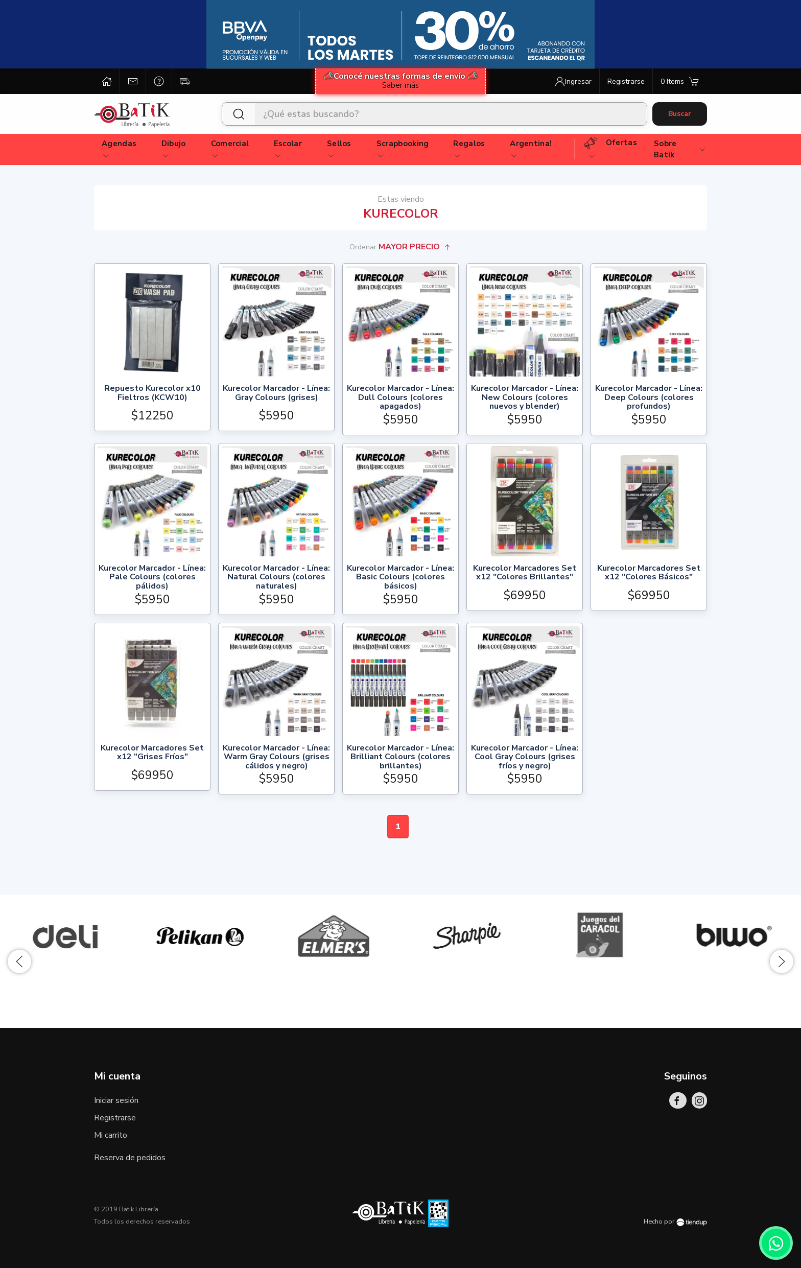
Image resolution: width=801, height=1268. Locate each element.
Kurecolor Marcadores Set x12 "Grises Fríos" (152, 753)
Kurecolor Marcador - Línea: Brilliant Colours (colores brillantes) (400, 757)
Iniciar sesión (116, 1100)
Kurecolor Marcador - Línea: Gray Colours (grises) (276, 393)
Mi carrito (110, 1135)
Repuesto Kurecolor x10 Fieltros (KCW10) (152, 393)
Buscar (679, 114)
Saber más (400, 85)
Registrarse (115, 1117)
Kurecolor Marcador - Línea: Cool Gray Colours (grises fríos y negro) (524, 757)
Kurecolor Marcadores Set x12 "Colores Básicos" (648, 573)
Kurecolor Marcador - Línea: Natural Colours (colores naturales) (276, 577)
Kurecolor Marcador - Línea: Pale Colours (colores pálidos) (152, 577)
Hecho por (675, 1221)
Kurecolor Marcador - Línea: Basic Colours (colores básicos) (400, 577)
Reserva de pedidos (130, 1157)
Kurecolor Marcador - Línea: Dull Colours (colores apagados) (400, 397)
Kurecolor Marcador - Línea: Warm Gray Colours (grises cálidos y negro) (276, 757)
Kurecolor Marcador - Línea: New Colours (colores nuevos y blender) (524, 397)
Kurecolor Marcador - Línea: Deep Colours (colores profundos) (648, 397)
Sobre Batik (680, 149)
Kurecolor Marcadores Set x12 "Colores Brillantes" (524, 573)
